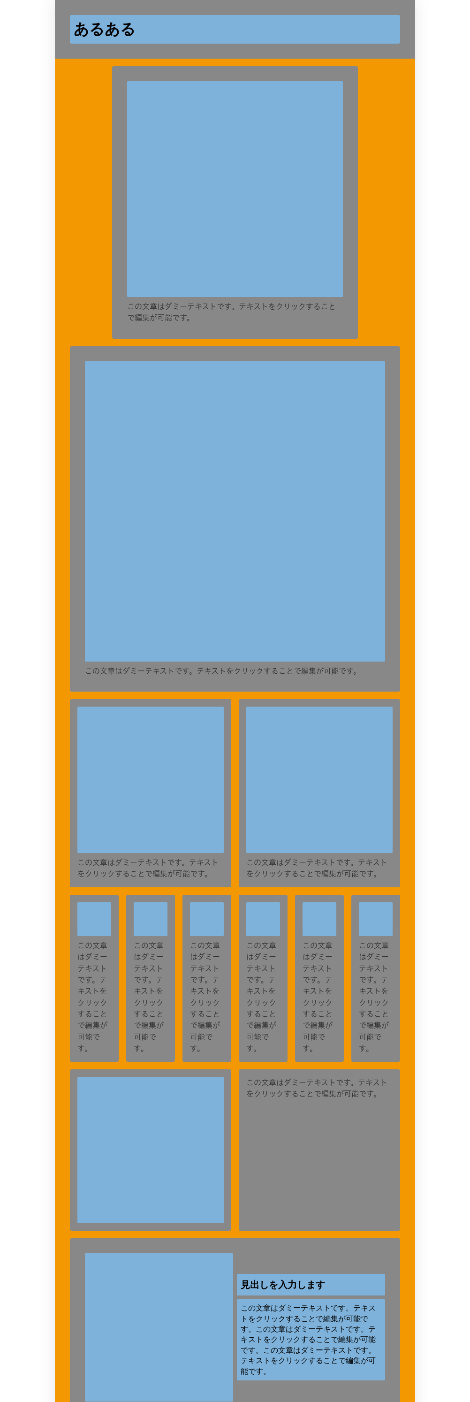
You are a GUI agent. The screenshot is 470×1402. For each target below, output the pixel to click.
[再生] (318, 765)
